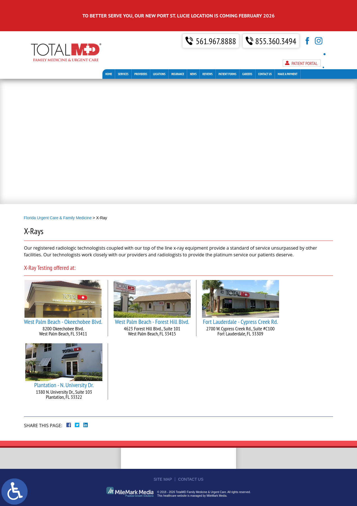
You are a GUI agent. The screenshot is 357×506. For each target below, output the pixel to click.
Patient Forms (227, 60)
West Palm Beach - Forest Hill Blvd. (151, 308)
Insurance (177, 60)
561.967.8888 (216, 27)
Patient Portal (304, 49)
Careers (247, 60)
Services (123, 60)
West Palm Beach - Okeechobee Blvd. (63, 308)
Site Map (163, 479)
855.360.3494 (276, 27)
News (193, 60)
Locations (159, 60)
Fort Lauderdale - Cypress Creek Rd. (240, 308)
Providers (140, 60)
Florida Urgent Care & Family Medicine (58, 218)
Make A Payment (287, 60)
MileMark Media (216, 495)
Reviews (208, 60)
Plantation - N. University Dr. (63, 372)
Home (108, 60)
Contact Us (265, 60)
